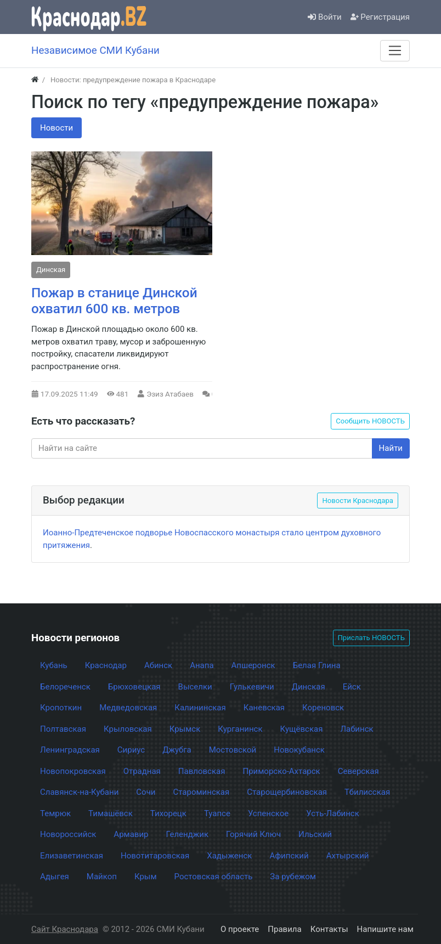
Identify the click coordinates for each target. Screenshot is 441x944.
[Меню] (395, 50)
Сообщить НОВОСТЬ (370, 421)
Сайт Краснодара (64, 929)
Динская (50, 269)
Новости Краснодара (357, 500)
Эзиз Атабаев (170, 393)
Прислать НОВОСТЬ (371, 638)
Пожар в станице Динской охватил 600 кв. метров (114, 300)
